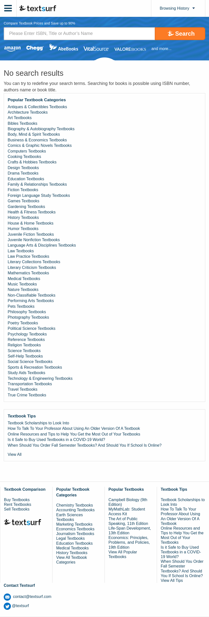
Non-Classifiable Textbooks (31, 295)
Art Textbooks (20, 118)
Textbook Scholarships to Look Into (38, 423)
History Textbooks (23, 217)
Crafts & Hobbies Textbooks (32, 162)
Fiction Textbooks (23, 190)
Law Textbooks (21, 251)
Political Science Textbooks (31, 328)
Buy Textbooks (17, 500)
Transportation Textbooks (30, 384)
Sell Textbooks (16, 509)
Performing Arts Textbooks (31, 301)
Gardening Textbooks (26, 207)
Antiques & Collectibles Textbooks (37, 107)
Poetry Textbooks (23, 323)
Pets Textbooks (21, 306)
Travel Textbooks (22, 389)
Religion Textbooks (24, 345)
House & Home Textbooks (30, 223)
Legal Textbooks (70, 539)
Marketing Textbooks (74, 524)
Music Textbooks (22, 284)
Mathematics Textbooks (28, 273)
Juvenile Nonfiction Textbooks (34, 240)
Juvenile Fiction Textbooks (31, 234)
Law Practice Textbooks (28, 256)
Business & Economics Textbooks (37, 140)
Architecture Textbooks (28, 112)
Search (184, 33)
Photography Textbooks (28, 317)
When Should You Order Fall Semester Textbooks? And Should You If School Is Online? (84, 445)
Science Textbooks (24, 351)
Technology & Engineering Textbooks (40, 378)
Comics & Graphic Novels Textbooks (40, 145)
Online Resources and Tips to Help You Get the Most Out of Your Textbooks (74, 434)
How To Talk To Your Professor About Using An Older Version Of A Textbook (74, 428)
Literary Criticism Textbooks (32, 267)
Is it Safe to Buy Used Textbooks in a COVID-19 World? (56, 439)
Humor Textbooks (23, 229)
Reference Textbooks (26, 339)
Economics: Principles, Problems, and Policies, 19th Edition (129, 542)
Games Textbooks (23, 201)
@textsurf (16, 606)
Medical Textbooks (24, 279)
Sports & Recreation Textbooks (35, 367)
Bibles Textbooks (22, 123)
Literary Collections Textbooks (34, 262)
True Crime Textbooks (27, 395)
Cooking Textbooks (24, 156)
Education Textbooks (26, 179)
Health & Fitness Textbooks (32, 212)
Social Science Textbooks (30, 362)
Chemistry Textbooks (74, 505)
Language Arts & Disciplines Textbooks (42, 245)
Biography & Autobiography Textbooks (41, 129)
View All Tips (172, 580)
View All (15, 454)
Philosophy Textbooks (27, 312)
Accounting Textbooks (75, 510)
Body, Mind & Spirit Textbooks (34, 134)
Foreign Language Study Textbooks (39, 195)
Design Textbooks (23, 168)
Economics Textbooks (75, 529)
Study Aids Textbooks (26, 373)
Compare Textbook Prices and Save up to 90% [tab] (40, 24)
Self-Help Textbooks (25, 356)
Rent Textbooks (17, 504)
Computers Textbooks (27, 151)
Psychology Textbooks (27, 334)
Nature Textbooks (23, 289)
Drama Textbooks (23, 173)
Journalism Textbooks (75, 534)
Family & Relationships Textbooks (37, 184)
